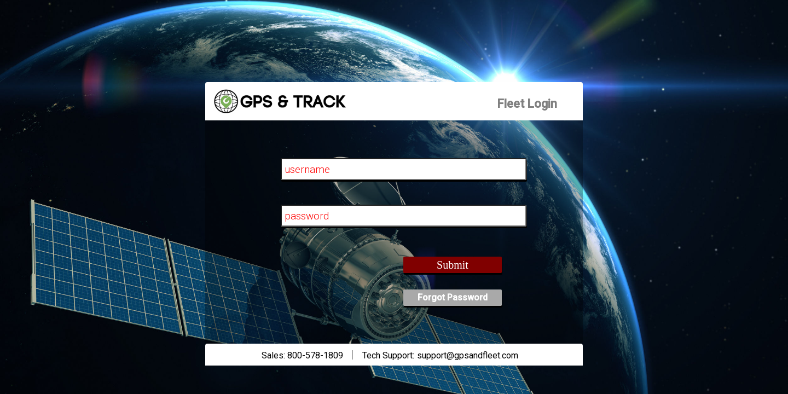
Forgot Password (453, 297)
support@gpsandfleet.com (467, 355)
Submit (452, 265)
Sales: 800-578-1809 (302, 355)
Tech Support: (388, 355)
